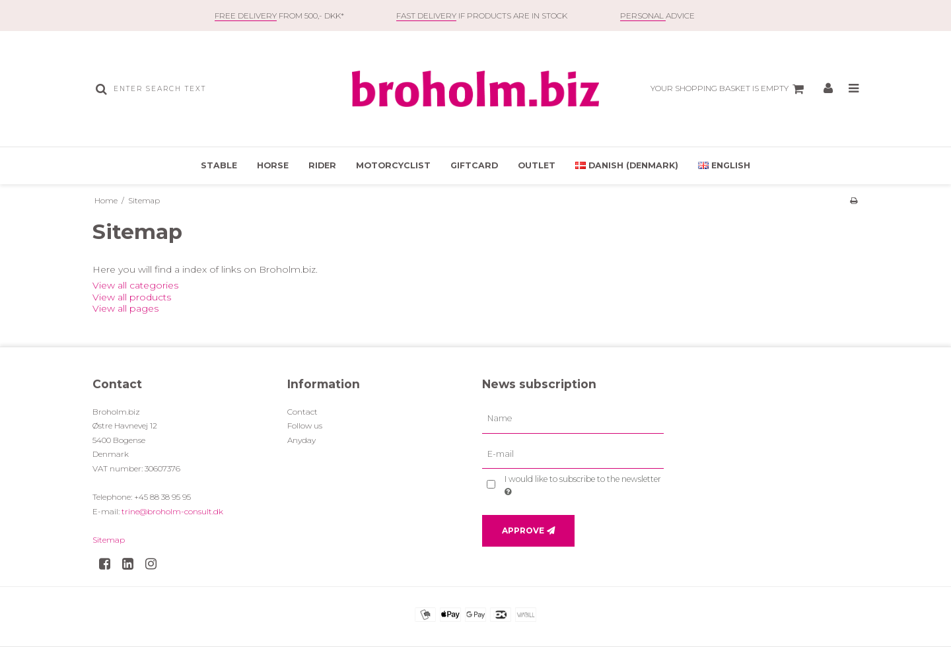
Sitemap (108, 540)
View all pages (125, 308)
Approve (523, 530)
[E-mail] (573, 454)
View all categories (135, 285)
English (724, 165)
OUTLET (536, 165)
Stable (219, 165)
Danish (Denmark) (626, 165)
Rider (322, 165)
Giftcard (474, 165)
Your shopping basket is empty (729, 89)
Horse (273, 165)
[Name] (573, 418)
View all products (131, 297)
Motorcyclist (393, 165)
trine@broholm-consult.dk (172, 511)
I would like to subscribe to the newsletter (582, 484)
